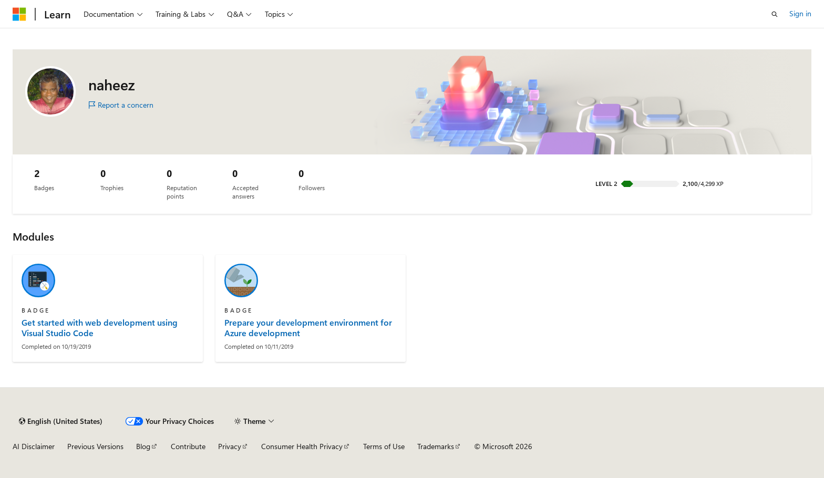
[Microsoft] (19, 14)
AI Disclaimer (34, 446)
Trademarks (435, 446)
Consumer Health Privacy (302, 446)
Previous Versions (95, 446)
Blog (143, 446)
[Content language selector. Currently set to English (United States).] (61, 421)
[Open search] (774, 14)
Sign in (800, 13)
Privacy (229, 446)
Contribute (188, 446)
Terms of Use (384, 446)
